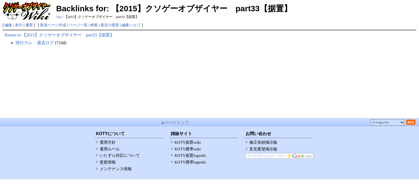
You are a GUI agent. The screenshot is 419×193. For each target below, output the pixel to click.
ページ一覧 (78, 25)
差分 (18, 25)
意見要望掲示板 (263, 149)
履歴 (29, 25)
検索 (94, 25)
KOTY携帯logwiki (190, 162)
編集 (8, 25)
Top (58, 17)
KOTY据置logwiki (190, 155)
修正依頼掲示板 (263, 142)
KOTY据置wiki (187, 142)
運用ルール (110, 149)
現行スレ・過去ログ (34, 42)
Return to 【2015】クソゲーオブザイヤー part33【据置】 (59, 35)
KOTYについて (110, 133)
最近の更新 (109, 25)
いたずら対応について (120, 155)
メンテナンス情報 (116, 169)
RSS (411, 122)
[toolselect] (387, 122)
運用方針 (108, 142)
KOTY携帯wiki (187, 149)
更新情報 (108, 162)
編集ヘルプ (131, 25)
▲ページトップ (175, 122)
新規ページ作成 (53, 25)
